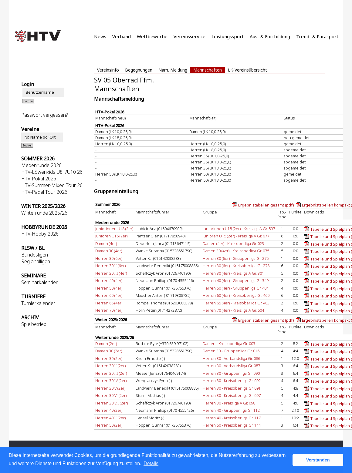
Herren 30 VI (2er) (111, 395)
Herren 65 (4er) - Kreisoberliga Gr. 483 (236, 303)
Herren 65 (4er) (108, 303)
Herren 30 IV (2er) (111, 380)
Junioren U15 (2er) (111, 236)
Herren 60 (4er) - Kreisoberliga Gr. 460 (236, 295)
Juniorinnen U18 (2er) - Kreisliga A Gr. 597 (239, 228)
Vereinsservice (189, 36)
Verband (121, 36)
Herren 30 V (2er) (110, 388)
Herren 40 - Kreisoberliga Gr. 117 (232, 418)
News (100, 36)
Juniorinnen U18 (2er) (114, 228)
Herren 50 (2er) (108, 425)
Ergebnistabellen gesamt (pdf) (266, 205)
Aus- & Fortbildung (270, 36)
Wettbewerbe (152, 36)
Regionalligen (35, 261)
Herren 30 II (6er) (110, 265)
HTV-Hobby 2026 (40, 233)
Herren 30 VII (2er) (111, 403)
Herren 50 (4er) (108, 288)
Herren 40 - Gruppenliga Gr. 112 (231, 410)
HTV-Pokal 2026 (38, 178)
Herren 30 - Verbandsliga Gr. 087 (231, 365)
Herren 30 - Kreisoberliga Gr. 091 (232, 388)
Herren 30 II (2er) (110, 365)
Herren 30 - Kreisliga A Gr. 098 (229, 403)
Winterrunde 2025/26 (44, 213)
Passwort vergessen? (44, 115)
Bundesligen (34, 254)
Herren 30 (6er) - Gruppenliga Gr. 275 (236, 258)
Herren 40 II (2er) (110, 418)
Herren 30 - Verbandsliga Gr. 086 (231, 358)
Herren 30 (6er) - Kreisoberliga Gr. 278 (236, 265)
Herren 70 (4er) (108, 310)
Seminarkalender (39, 282)
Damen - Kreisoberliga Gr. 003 (229, 343)
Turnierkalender (38, 303)
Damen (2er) (106, 343)
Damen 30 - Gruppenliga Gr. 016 (231, 351)
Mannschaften (207, 70)
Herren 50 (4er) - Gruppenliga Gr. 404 (236, 288)
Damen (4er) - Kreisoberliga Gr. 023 (233, 243)
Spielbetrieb (33, 324)
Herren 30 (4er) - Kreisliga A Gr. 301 (233, 273)
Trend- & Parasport (317, 36)
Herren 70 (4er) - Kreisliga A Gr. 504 (233, 310)
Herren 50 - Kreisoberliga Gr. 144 (232, 425)
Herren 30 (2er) (108, 358)
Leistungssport (228, 36)
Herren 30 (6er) (108, 258)
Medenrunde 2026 (41, 165)
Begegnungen (138, 70)
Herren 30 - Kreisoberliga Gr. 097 (232, 395)
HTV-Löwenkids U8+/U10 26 (52, 172)
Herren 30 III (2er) (111, 373)
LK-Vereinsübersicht (247, 70)
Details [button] (151, 463)
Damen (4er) (106, 243)
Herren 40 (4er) (108, 280)
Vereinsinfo (108, 70)
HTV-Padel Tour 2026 (44, 192)
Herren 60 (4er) (108, 295)
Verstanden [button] (318, 460)
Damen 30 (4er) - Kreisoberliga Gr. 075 (236, 250)
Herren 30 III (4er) (111, 273)
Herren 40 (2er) (108, 410)
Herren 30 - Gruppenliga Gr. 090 (231, 373)
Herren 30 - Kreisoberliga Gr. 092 (232, 380)
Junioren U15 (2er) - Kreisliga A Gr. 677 (236, 236)
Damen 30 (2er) (108, 351)
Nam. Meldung (172, 70)
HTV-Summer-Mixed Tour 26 (52, 185)
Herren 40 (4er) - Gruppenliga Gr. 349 (236, 280)
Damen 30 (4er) (108, 250)
